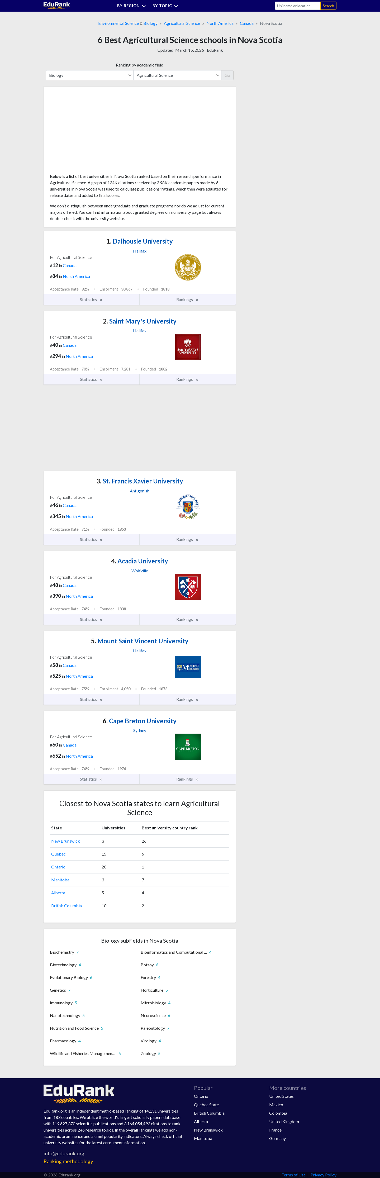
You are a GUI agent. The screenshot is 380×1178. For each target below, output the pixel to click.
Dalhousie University (139, 241)
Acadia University (139, 561)
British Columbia (66, 905)
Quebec (58, 853)
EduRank (215, 50)
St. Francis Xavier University (139, 481)
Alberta (58, 892)
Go (227, 75)
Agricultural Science (182, 23)
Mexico (276, 1104)
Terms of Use (294, 1174)
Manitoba (60, 879)
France (275, 1129)
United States (281, 1096)
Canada (247, 23)
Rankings (187, 299)
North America (220, 23)
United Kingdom (284, 1121)
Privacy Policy (323, 1174)
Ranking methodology (68, 1161)
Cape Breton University (140, 721)
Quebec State (206, 1104)
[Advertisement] (89, 132)
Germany (277, 1138)
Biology (150, 23)
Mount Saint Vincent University (139, 641)
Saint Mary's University (140, 321)
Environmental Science (118, 23)
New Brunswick (65, 840)
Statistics (91, 299)
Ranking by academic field (139, 64)
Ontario (58, 866)
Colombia (278, 1112)
